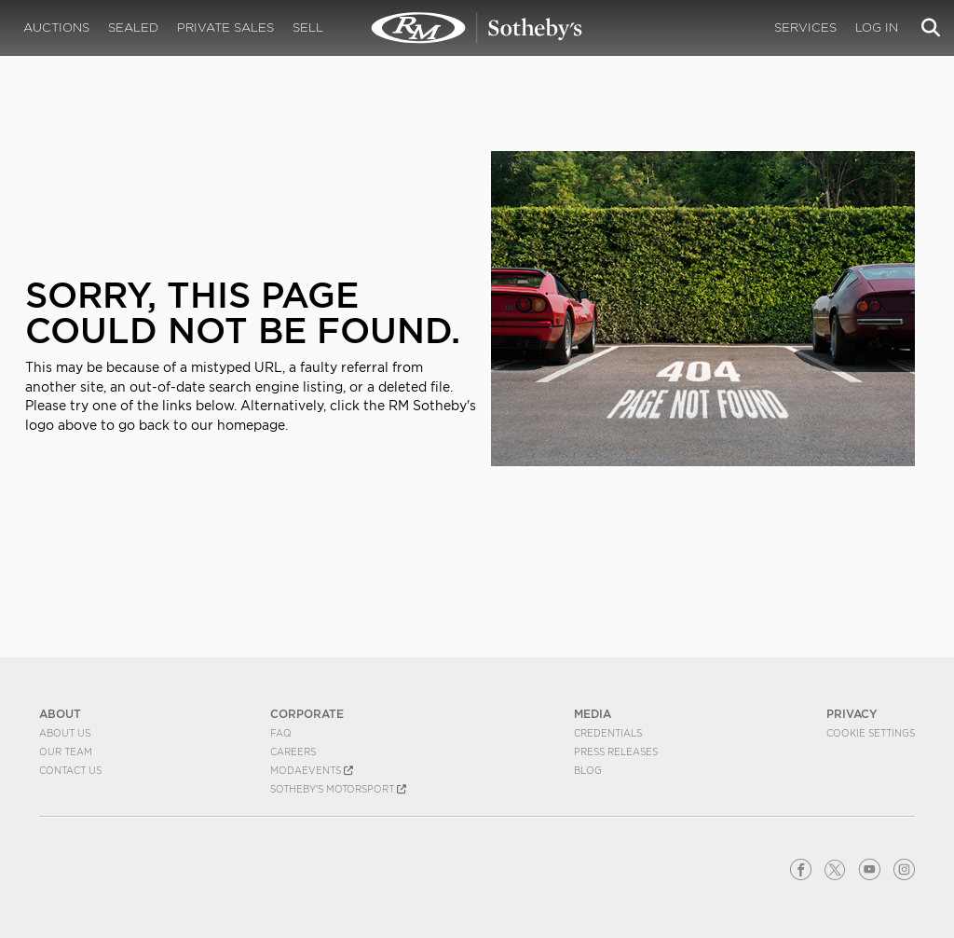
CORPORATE (307, 714)
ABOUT (60, 714)
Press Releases (616, 751)
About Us (64, 732)
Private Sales (225, 27)
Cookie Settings (870, 732)
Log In (876, 27)
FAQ (281, 732)
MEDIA (592, 714)
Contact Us (70, 770)
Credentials (608, 732)
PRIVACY (852, 714)
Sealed (133, 27)
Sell (308, 27)
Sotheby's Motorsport (338, 788)
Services (805, 27)
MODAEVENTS (311, 770)
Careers (293, 751)
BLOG (588, 770)
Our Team (65, 751)
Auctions (56, 27)
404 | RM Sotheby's (477, 28)
